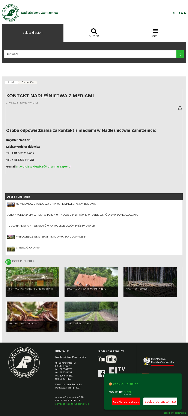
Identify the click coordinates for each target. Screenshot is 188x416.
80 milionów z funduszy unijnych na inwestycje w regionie (56, 203)
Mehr (127, 392)
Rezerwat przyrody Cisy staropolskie (31, 289)
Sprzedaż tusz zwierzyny (23, 323)
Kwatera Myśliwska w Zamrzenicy (86, 289)
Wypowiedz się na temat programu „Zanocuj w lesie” (51, 236)
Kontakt (11, 82)
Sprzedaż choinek (28, 247)
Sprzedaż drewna (136, 289)
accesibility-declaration (175, 413)
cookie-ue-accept (126, 401)
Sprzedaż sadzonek (79, 323)
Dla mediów (28, 82)
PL (174, 13)
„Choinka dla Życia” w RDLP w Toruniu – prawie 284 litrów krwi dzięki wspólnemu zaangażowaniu (72, 214)
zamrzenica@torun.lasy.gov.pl (72, 403)
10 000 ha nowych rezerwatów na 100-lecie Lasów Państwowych (51, 225)
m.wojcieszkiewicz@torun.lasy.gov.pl (43, 166)
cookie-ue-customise (160, 401)
